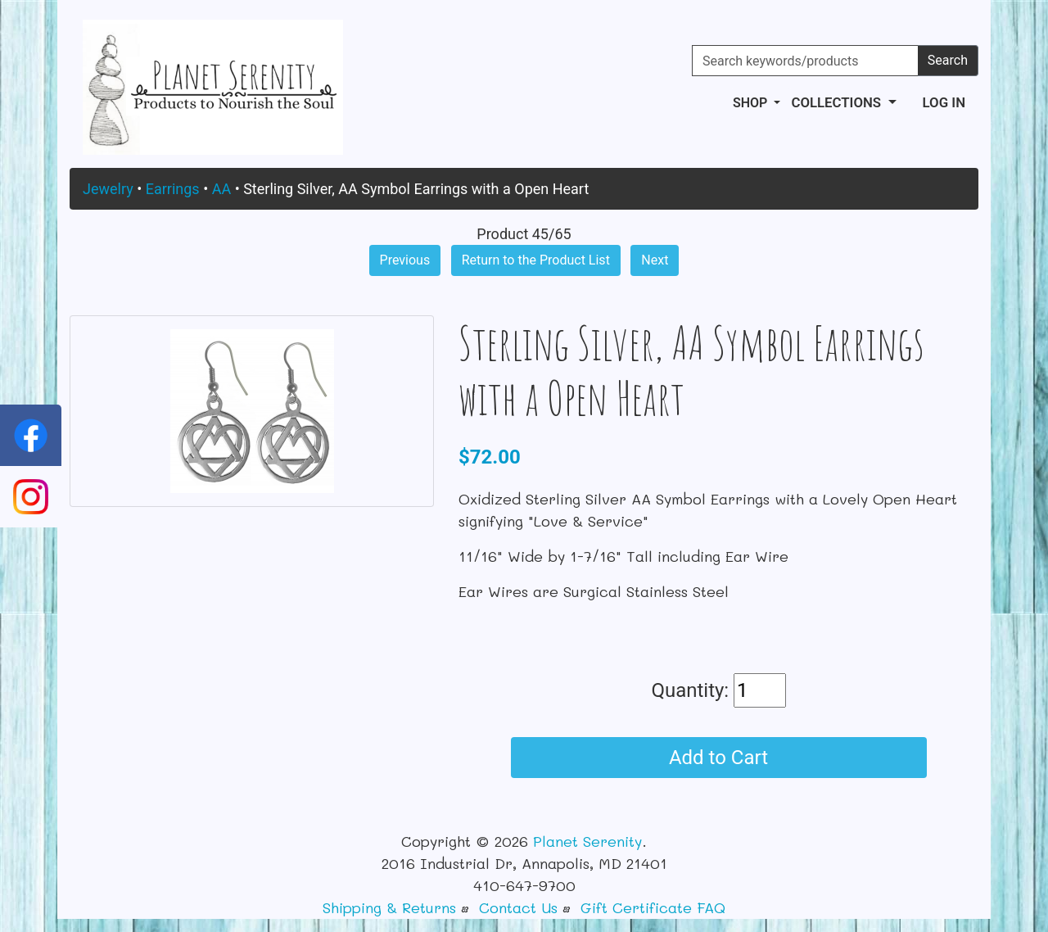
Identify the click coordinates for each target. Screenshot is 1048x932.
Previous (405, 260)
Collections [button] (837, 102)
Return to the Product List (536, 260)
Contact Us (518, 907)
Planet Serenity (587, 841)
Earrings (173, 188)
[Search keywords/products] (805, 60)
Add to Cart (718, 757)
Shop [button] (751, 103)
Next (654, 260)
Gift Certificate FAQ (652, 907)
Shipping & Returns (389, 907)
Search (948, 60)
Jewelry (108, 188)
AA (221, 188)
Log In (944, 102)
